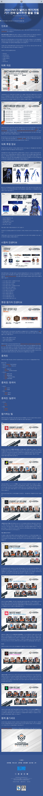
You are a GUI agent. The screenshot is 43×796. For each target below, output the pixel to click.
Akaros (6, 392)
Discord (10, 728)
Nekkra (6, 376)
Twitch (36, 129)
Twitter (2, 728)
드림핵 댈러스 (4, 31)
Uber (6, 373)
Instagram (6, 728)
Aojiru (5, 403)
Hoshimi (6, 409)
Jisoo (6, 387)
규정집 (24, 138)
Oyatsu (5, 405)
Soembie (8, 364)
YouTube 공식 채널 (12, 276)
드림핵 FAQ (19, 138)
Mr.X (6, 375)
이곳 (40, 331)
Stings (6, 394)
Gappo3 (6, 408)
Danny (9, 365)
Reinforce (7, 370)
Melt (5, 389)
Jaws (6, 378)
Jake (6, 369)
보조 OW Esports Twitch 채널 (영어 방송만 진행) (26, 130)
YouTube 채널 (4, 130)
